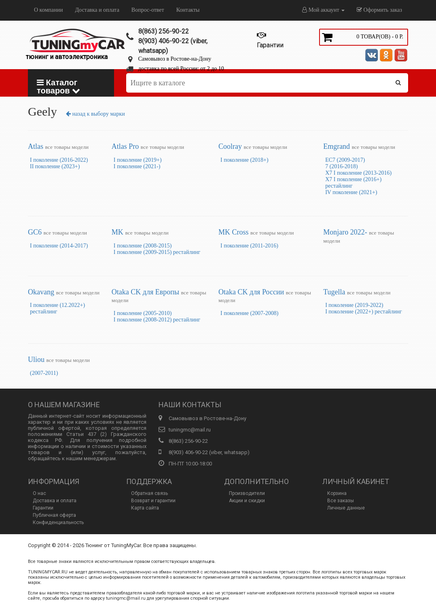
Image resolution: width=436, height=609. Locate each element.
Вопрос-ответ (147, 10)
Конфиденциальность (58, 522)
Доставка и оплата (97, 10)
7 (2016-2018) (341, 166)
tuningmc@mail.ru (190, 430)
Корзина (337, 493)
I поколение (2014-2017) (59, 246)
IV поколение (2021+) (351, 192)
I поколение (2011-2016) (249, 246)
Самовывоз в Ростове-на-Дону (175, 59)
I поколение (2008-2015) (142, 246)
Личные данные (346, 508)
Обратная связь (149, 493)
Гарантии (43, 508)
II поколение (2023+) (55, 166)
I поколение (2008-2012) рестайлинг (157, 320)
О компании (48, 10)
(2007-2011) (44, 373)
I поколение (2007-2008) (249, 313)
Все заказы (340, 500)
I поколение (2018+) (244, 160)
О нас (39, 493)
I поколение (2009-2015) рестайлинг (157, 252)
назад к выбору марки (95, 114)
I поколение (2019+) (138, 160)
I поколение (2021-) (137, 166)
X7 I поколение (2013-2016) (358, 173)
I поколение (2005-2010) (142, 313)
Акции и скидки (247, 500)
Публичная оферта (54, 515)
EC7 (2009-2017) (345, 160)
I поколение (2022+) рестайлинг (363, 312)
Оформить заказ (379, 10)
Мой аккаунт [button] (323, 10)
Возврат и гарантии (153, 500)
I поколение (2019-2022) (354, 305)
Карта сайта (145, 508)
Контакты (188, 10)
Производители (247, 493)
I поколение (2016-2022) (59, 160)
